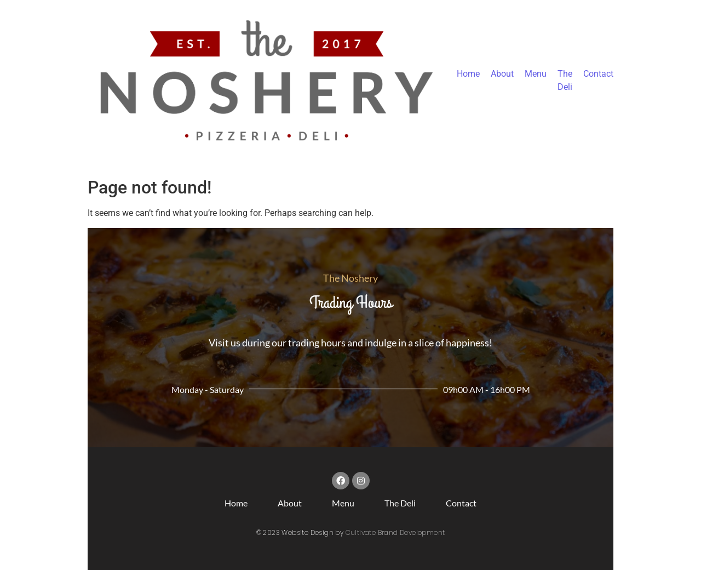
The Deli (400, 503)
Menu (536, 74)
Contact (598, 74)
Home (468, 74)
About (502, 74)
